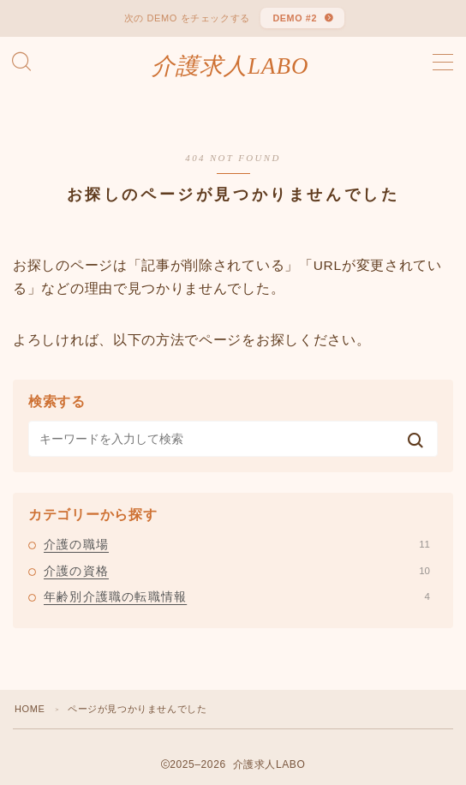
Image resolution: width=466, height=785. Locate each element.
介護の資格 (237, 571)
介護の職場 (237, 544)
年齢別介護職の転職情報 (237, 596)
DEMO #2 (294, 18)
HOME (30, 709)
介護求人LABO (230, 66)
